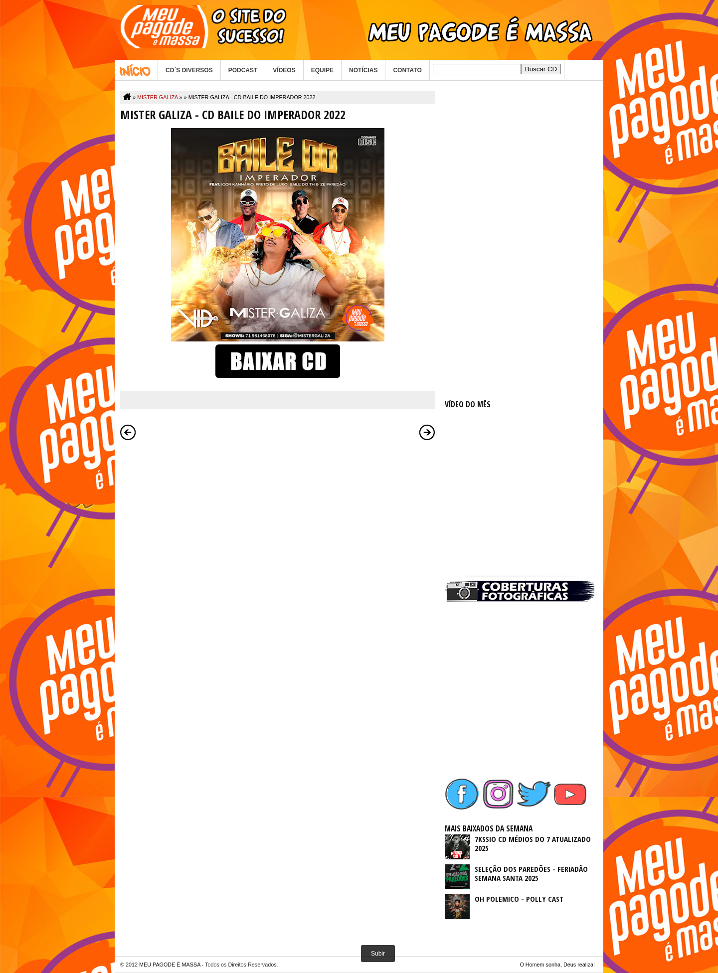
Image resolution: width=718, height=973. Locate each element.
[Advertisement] (519, 240)
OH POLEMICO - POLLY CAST (519, 899)
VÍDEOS (284, 70)
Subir (378, 953)
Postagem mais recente (128, 432)
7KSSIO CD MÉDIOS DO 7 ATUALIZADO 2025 (533, 843)
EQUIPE (322, 70)
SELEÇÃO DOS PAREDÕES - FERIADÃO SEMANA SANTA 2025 (531, 873)
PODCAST (243, 70)
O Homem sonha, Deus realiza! (557, 965)
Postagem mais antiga (427, 432)
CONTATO (407, 70)
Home (136, 70)
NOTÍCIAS (363, 70)
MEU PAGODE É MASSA (169, 965)
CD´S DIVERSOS (189, 70)
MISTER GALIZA (157, 97)
